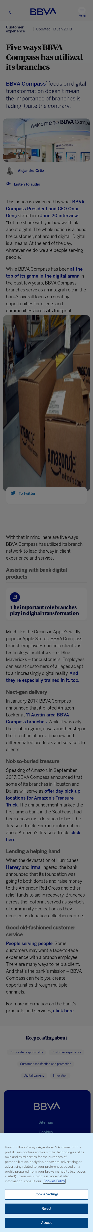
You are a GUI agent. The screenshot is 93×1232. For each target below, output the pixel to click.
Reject (46, 1208)
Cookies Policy (54, 1181)
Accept (46, 1223)
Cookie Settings (46, 1194)
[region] (46, 1182)
